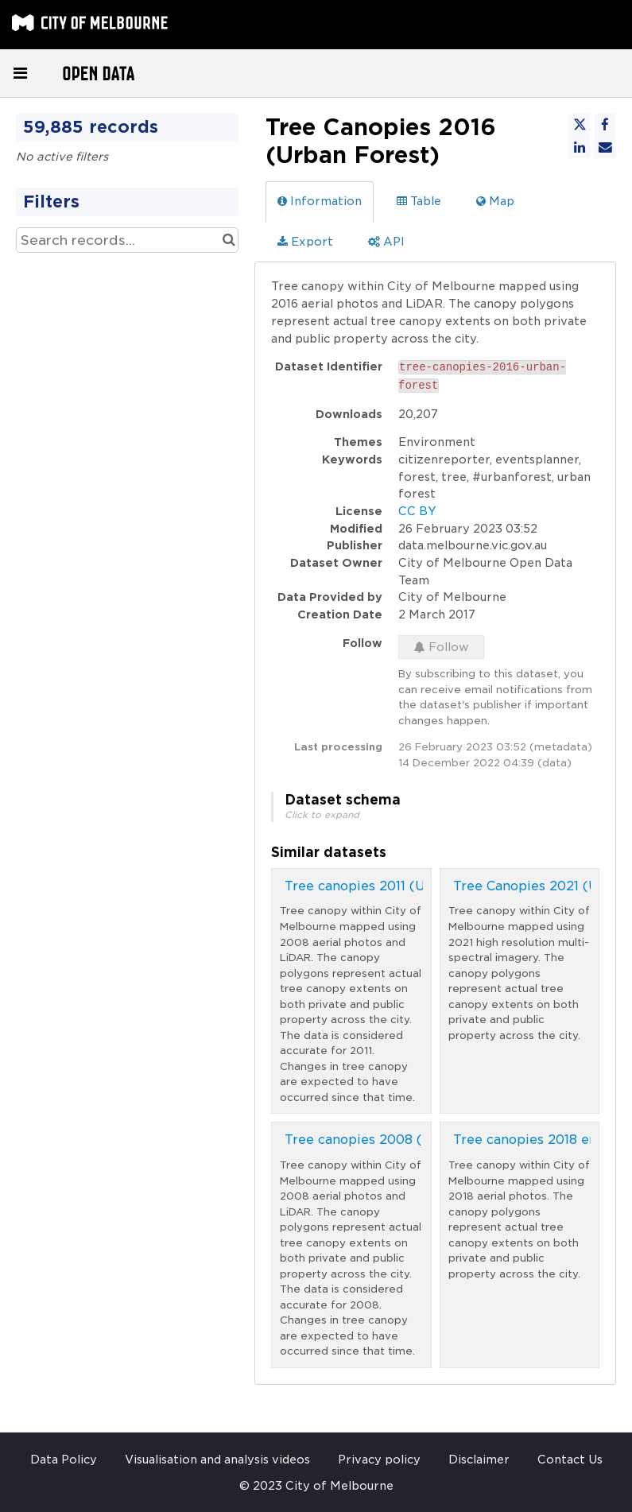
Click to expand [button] (322, 814)
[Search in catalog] (228, 240)
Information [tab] (319, 201)
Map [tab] (495, 201)
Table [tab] (419, 201)
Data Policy (63, 1459)
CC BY (417, 511)
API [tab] (386, 241)
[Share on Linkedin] (579, 147)
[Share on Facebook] (605, 125)
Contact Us (570, 1459)
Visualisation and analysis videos (217, 1459)
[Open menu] (20, 73)
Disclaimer (479, 1459)
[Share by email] (605, 147)
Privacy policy (379, 1459)
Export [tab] (305, 241)
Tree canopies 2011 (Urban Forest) (395, 886)
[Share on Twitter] (579, 125)
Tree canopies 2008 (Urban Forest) (399, 1139)
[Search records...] (127, 240)
